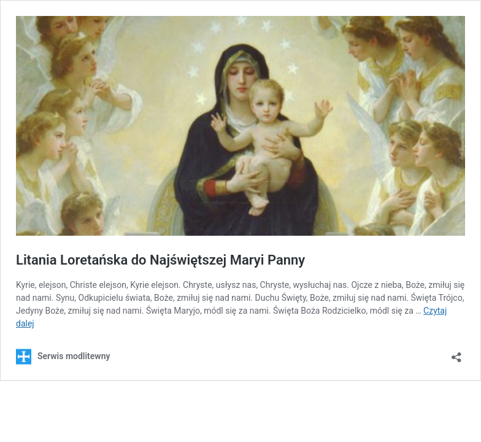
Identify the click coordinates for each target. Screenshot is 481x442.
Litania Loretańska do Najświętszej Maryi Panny (160, 260)
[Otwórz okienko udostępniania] (456, 353)
